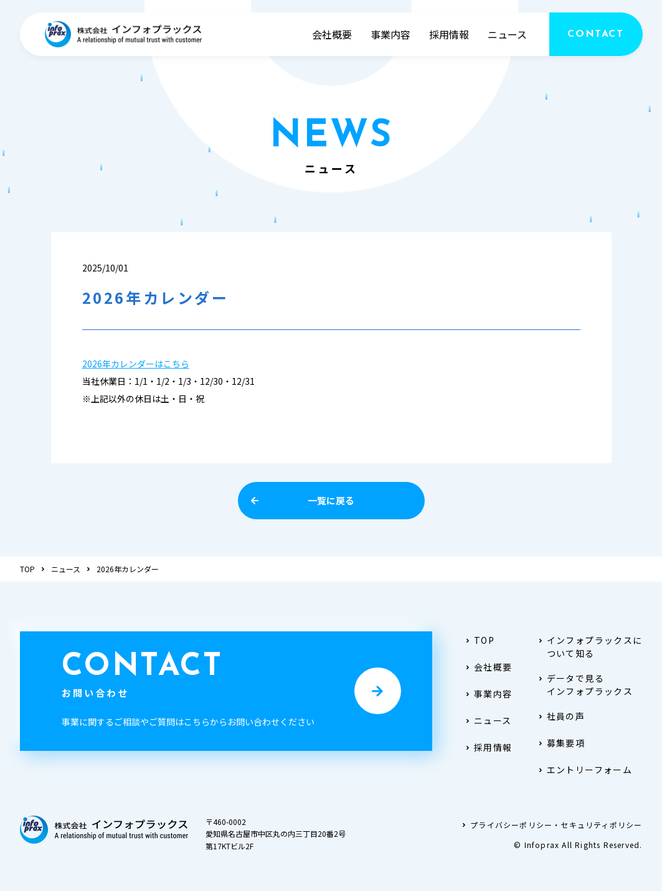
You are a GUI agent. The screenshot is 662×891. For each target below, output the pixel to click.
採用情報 (449, 34)
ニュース (507, 34)
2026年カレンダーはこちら (135, 363)
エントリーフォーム (585, 769)
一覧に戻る (302, 500)
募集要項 (561, 743)
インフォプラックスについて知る (590, 646)
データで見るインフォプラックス (585, 684)
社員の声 (561, 716)
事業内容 (390, 34)
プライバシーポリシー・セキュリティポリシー (551, 824)
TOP (27, 568)
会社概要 (332, 34)
